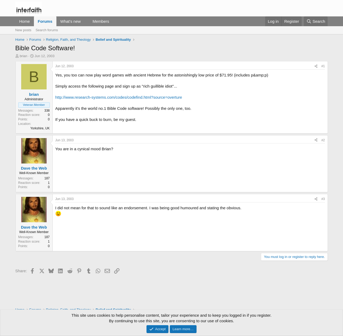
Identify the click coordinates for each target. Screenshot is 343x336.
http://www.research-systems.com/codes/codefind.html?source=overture (118, 97)
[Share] (316, 66)
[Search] (316, 21)
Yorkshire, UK (40, 128)
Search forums (46, 30)
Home (24, 21)
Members (100, 21)
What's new (70, 21)
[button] (84, 21)
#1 (323, 66)
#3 (323, 199)
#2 (323, 140)
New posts (23, 30)
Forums (45, 21)
